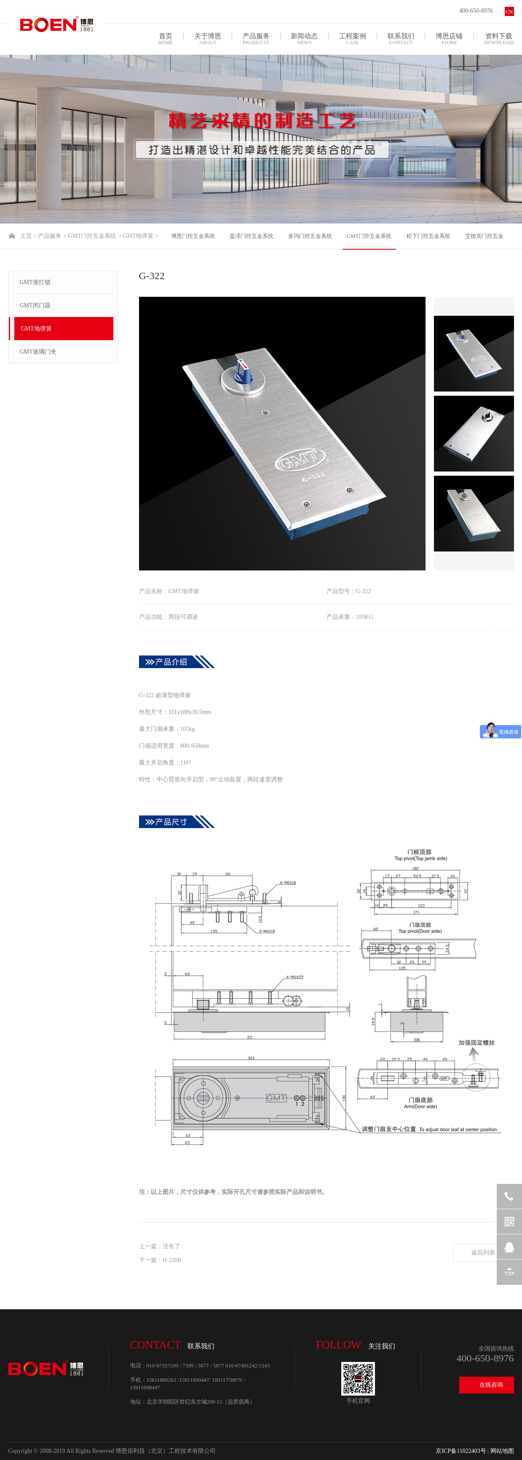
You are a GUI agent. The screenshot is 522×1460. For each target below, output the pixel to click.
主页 (26, 236)
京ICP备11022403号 (461, 1451)
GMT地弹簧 (138, 236)
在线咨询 (491, 1385)
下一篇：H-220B (160, 1260)
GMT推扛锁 (35, 282)
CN (509, 12)
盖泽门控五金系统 (251, 236)
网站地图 (502, 1451)
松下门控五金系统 (428, 236)
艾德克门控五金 (484, 236)
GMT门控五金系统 (92, 236)
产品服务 (50, 236)
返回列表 (483, 1253)
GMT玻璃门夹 (38, 352)
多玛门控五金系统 (310, 236)
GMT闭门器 (35, 305)
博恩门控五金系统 (193, 236)
